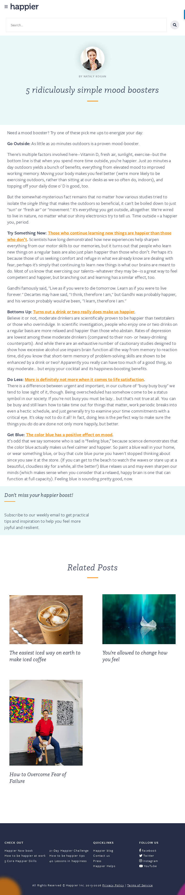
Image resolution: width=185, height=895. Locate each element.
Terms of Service (140, 885)
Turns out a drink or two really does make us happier (83, 311)
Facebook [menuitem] (148, 850)
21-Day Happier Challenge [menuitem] (69, 850)
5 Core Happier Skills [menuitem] (21, 861)
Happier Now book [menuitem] (19, 850)
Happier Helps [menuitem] (104, 866)
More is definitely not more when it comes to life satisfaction (84, 379)
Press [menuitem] (97, 861)
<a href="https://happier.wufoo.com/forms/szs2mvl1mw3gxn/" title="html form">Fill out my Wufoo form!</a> (134, 511)
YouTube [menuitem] (148, 866)
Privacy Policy (113, 885)
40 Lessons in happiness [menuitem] (68, 861)
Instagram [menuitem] (148, 861)
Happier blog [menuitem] (103, 850)
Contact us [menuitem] (101, 855)
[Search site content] (86, 25)
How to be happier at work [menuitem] (25, 855)
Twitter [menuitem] (146, 855)
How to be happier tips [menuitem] (67, 855)
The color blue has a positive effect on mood (69, 434)
